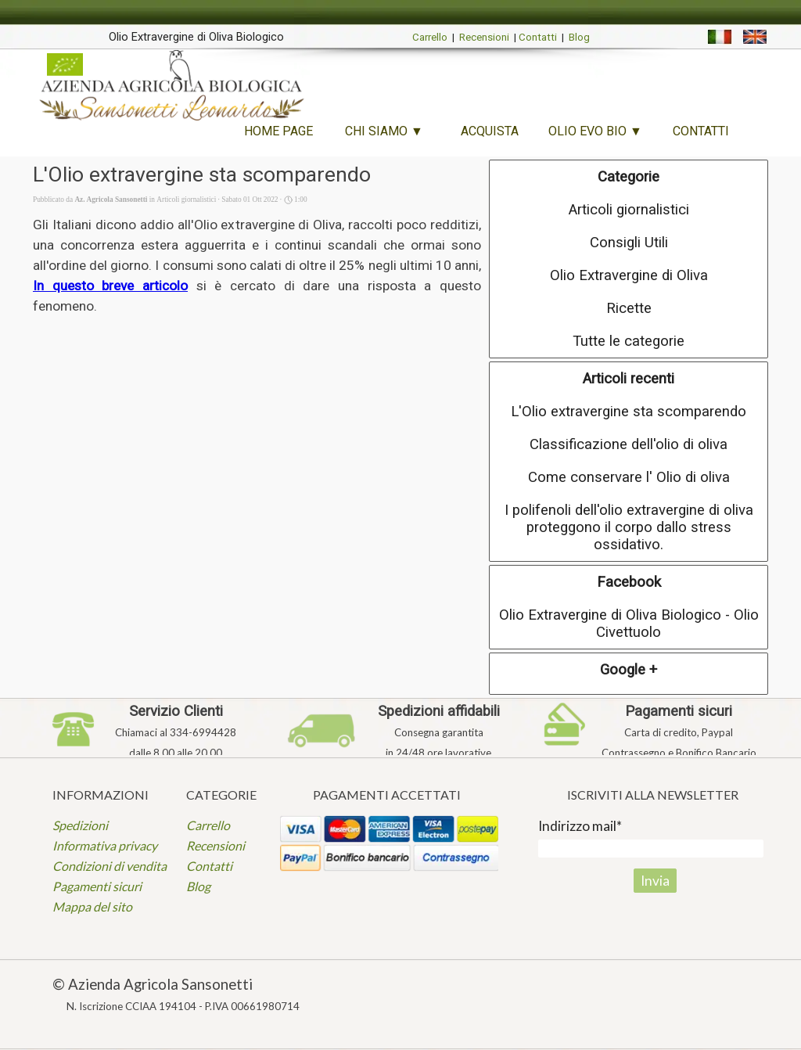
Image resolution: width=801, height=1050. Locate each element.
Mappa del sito (92, 906)
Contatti (538, 37)
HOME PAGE (278, 131)
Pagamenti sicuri (97, 886)
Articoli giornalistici (629, 209)
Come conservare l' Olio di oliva (629, 477)
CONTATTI (701, 131)
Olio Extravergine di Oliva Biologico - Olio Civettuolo (629, 623)
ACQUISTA (490, 131)
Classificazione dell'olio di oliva (628, 444)
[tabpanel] (196, 36)
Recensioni (484, 37)
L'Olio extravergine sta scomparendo (628, 411)
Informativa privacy (104, 845)
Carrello (429, 37)
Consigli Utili (629, 242)
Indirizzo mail (580, 826)
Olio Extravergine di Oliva (629, 275)
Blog (579, 37)
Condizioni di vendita (109, 865)
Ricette (629, 308)
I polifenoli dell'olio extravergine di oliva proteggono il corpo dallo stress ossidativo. (629, 527)
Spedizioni (80, 825)
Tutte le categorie (628, 341)
